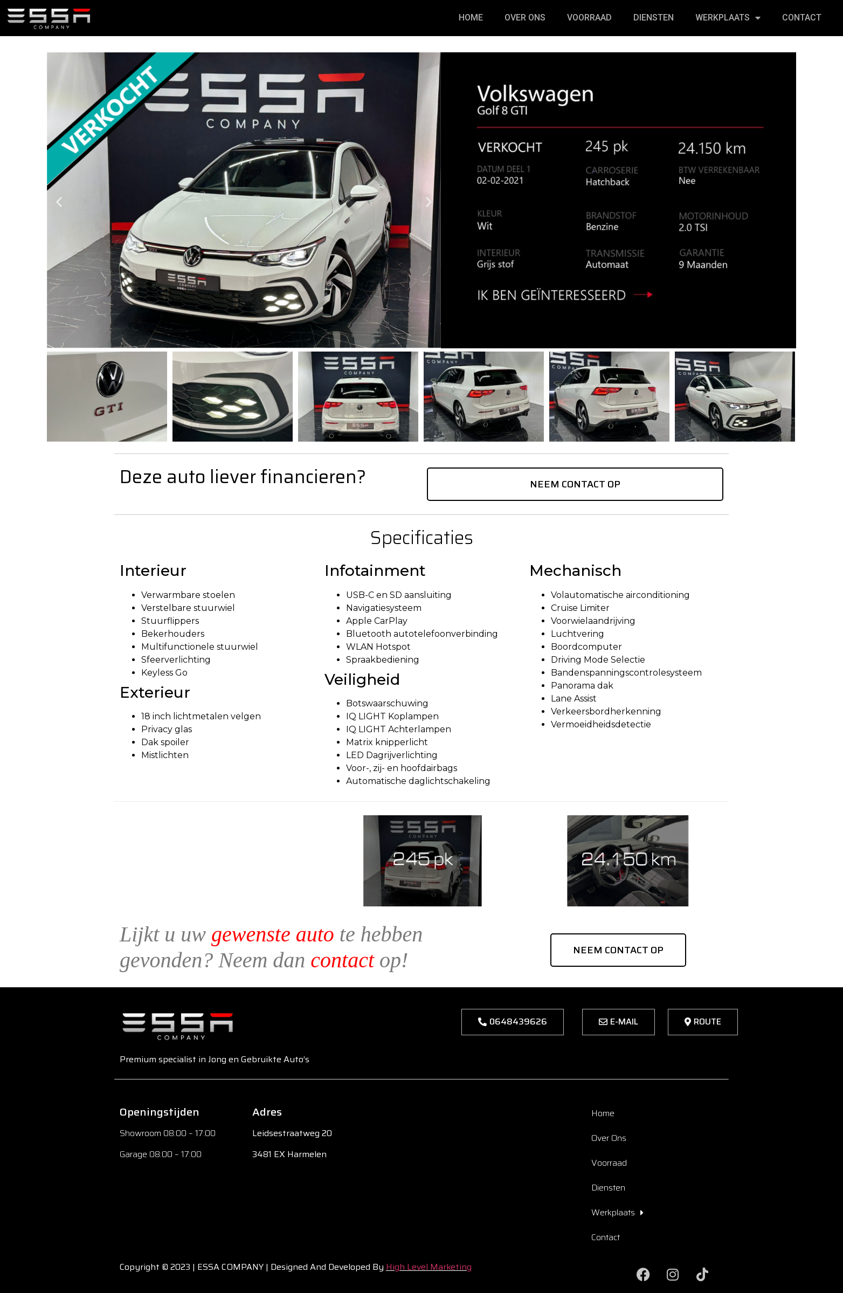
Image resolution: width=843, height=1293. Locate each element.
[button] (59, 202)
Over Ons (525, 17)
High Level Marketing (429, 1267)
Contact (801, 17)
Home (471, 17)
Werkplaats (728, 17)
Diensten (653, 17)
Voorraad (589, 17)
